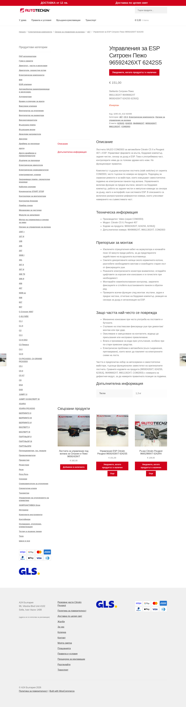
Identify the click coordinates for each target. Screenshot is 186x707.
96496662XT (138, 123)
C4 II (21, 354)
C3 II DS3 (23, 340)
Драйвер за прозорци (29, 143)
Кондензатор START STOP (31, 191)
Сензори (23, 479)
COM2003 (125, 126)
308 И (21, 279)
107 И (21, 236)
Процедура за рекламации (71, 659)
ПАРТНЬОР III (25, 441)
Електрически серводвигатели (34, 170)
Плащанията (64, 648)
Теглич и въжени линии (30, 531)
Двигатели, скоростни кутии (32, 70)
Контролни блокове (28, 201)
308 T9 (22, 274)
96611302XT (114, 126)
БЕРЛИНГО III (25, 418)
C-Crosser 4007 (26, 312)
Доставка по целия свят (70, 616)
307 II (21, 265)
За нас (61, 627)
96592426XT (150, 123)
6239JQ (120, 123)
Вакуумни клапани (28, 106)
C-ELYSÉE (24, 316)
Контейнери (24, 519)
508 (20, 298)
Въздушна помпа (27, 125)
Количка (62, 632)
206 (20, 246)
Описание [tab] (63, 144)
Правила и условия (41, 20)
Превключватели (27, 455)
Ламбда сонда (26, 205)
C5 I (21, 366)
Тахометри (24, 493)
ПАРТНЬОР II (25, 437)
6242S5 (128, 123)
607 (20, 302)
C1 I (21, 321)
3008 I (21, 255)
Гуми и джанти (26, 61)
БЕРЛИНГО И (25, 422)
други (21, 148)
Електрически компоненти (40, 32)
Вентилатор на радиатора (31, 115)
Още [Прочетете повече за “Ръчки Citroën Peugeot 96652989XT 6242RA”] (151, 473)
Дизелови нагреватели (30, 134)
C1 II (21, 326)
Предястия (24, 460)
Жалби (61, 621)
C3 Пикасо (24, 344)
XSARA (22, 404)
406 (20, 283)
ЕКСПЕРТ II (24, 427)
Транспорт (90, 20)
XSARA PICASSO (27, 408)
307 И (21, 269)
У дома (22, 20)
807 (20, 307)
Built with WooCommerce (62, 691)
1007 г (22, 232)
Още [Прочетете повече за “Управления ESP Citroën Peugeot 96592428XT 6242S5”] (112, 473)
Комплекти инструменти (30, 514)
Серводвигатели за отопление (33, 484)
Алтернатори (25, 96)
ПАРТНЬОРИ (25, 446)
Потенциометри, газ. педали (32, 451)
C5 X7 (21, 375)
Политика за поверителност (72, 611)
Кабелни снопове (27, 187)
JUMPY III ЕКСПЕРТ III (29, 399)
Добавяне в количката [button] (73, 467)
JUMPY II (23, 394)
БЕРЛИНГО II (25, 413)
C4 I (21, 349)
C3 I (21, 335)
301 (20, 260)
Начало (22, 32)
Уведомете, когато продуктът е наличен (134, 72)
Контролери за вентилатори (32, 196)
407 (88, 32)
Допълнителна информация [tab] (72, 152)
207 (20, 251)
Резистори (24, 465)
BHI (20, 80)
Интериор (23, 510)
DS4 (21, 385)
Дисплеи (23, 139)
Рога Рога (23, 474)
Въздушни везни (27, 129)
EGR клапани (25, 84)
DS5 (21, 390)
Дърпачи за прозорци (29, 160)
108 (20, 241)
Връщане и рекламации (68, 20)
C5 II (126, 117)
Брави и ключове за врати (31, 101)
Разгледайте (64, 664)
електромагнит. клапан (30, 174)
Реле (21, 469)
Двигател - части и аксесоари (33, 66)
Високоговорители (28, 120)
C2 (20, 330)
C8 (20, 380)
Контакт (62, 638)
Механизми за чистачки (30, 210)
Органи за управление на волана (70, 32)
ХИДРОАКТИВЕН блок (29, 505)
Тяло (21, 536)
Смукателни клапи (28, 488)
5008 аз (22, 293)
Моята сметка (65, 643)
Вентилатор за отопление (31, 111)
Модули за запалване (29, 215)
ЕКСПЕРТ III (24, 432)
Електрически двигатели (31, 165)
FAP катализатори (27, 56)
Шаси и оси (24, 541)
